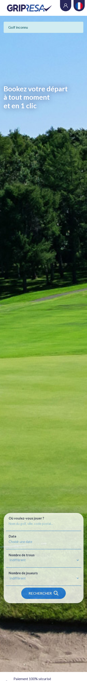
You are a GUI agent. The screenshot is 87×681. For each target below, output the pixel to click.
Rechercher (43, 593)
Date (12, 536)
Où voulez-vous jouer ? (26, 518)
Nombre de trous (21, 555)
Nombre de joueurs (23, 573)
